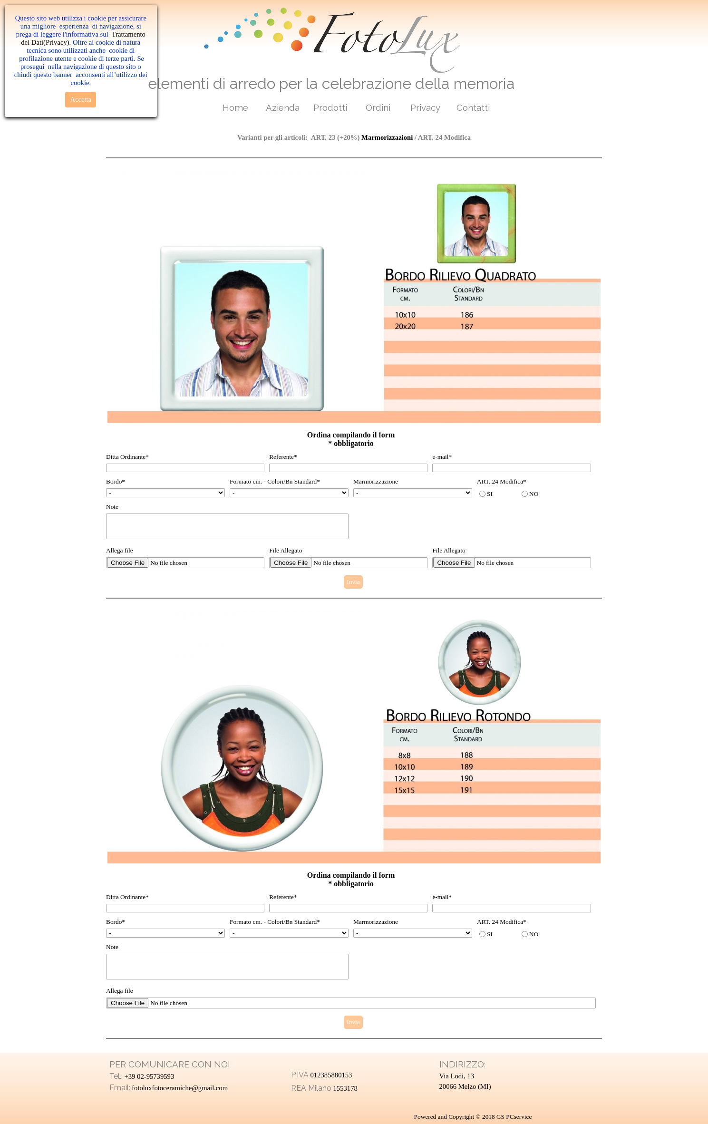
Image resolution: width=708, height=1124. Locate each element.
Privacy (425, 107)
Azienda (283, 107)
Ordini (378, 107)
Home (235, 107)
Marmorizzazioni (387, 137)
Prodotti (330, 107)
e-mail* (442, 456)
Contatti (473, 107)
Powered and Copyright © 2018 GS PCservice (473, 1116)
